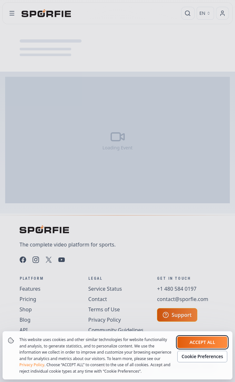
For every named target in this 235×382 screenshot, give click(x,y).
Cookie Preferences (202, 356)
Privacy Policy (31, 364)
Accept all (202, 342)
